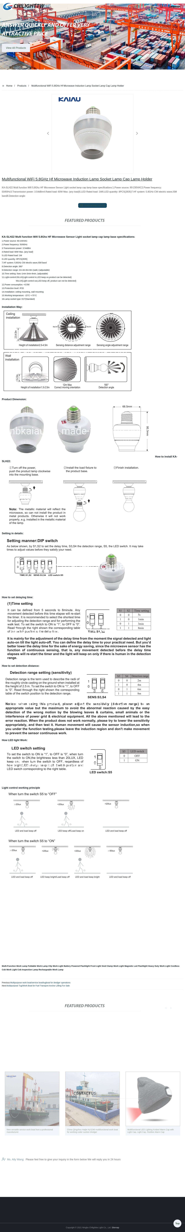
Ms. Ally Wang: (13, 1164)
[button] (152, 6)
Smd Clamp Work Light (113, 966)
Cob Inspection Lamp (27, 969)
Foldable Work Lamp (38, 966)
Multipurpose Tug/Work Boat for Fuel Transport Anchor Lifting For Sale (38, 986)
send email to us (92, 205)
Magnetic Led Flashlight (135, 966)
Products (21, 86)
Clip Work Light (55, 966)
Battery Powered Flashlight (77, 966)
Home (9, 86)
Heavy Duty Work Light (159, 966)
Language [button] (174, 6)
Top (177, 1223)
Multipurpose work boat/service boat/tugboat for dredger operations (40, 982)
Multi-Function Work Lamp (14, 966)
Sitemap (115, 1227)
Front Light (95, 966)
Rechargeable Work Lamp (51, 969)
